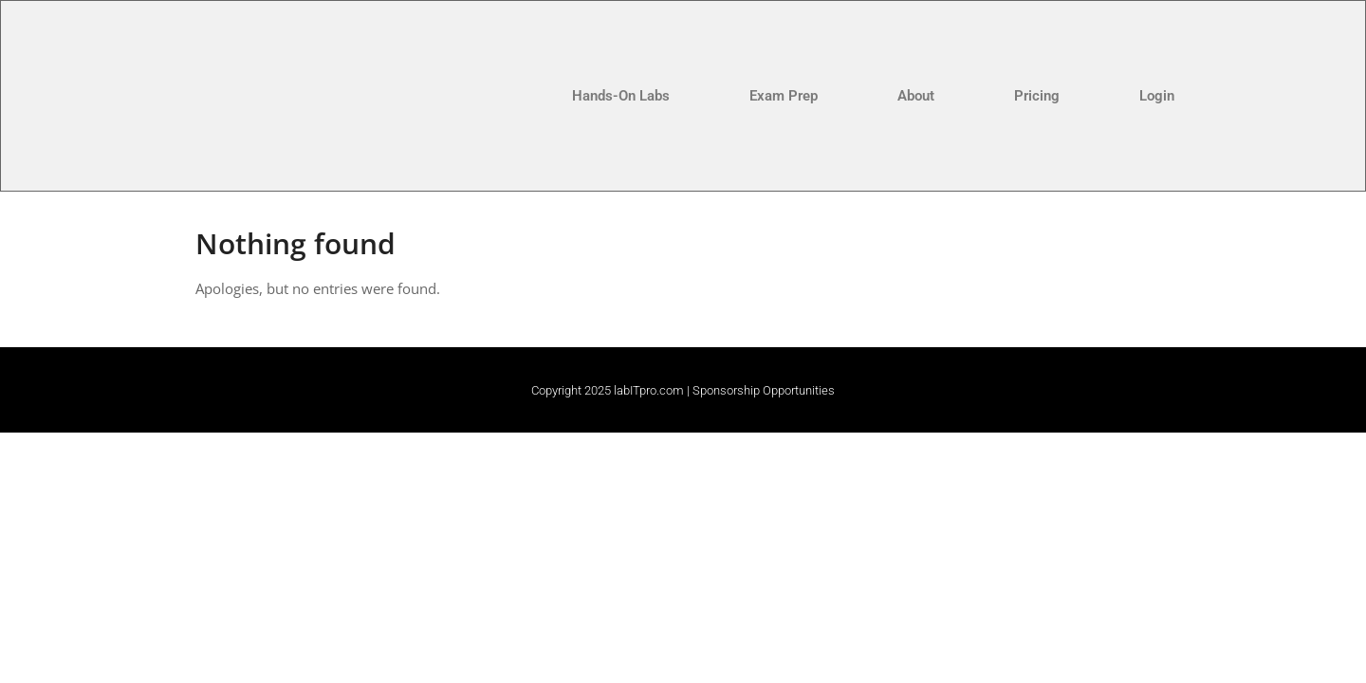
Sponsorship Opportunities (763, 390)
